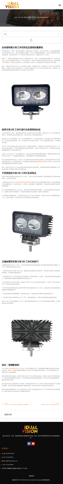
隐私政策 (31, 476)
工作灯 (22, 139)
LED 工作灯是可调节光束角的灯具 (21, 182)
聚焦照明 (39, 162)
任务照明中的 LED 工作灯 (15, 368)
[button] (59, 5)
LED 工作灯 (5, 60)
